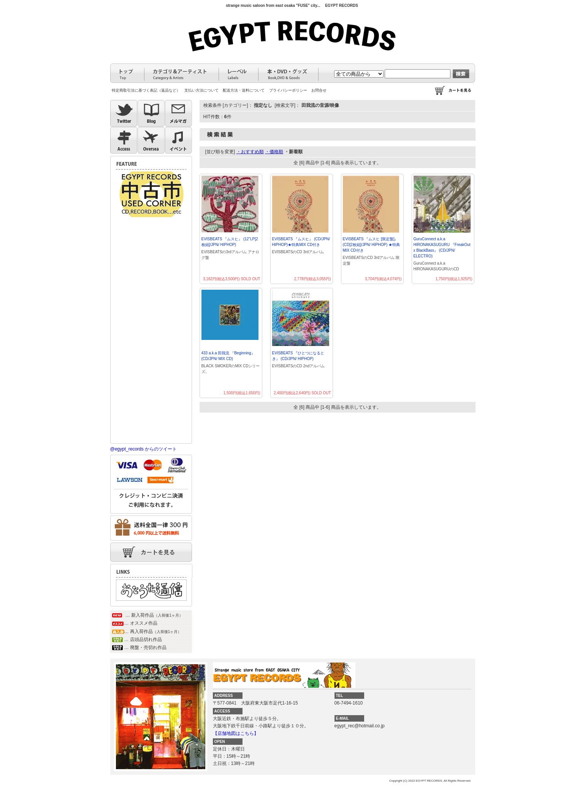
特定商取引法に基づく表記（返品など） (146, 90)
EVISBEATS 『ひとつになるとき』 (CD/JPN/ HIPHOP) (298, 356)
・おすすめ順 (250, 151)
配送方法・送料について (244, 90)
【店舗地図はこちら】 (235, 733)
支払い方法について (201, 90)
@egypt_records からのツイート (143, 449)
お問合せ (319, 90)
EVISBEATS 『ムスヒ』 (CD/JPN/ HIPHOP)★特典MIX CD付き (301, 242)
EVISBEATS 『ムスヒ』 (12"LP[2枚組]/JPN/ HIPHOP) (229, 242)
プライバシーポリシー (288, 90)
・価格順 (274, 151)
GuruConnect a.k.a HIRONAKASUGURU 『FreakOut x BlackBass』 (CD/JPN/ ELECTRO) (442, 247)
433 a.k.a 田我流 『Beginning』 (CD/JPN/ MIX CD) (228, 356)
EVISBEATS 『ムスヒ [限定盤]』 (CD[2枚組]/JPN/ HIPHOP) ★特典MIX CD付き (371, 244)
